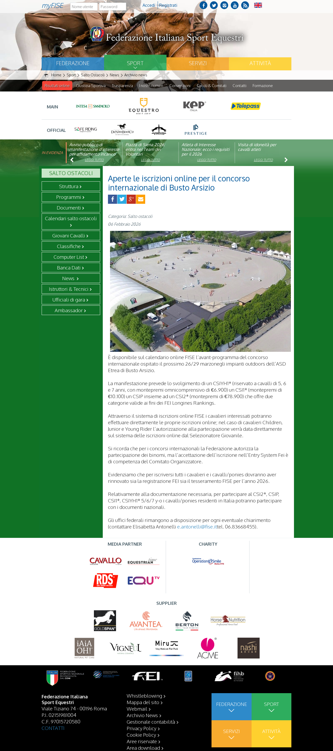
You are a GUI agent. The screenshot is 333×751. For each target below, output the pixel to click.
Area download (143, 747)
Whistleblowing (144, 695)
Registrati (168, 5)
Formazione (263, 85)
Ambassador (69, 310)
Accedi (149, 5)
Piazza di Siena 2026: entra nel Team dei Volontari (145, 149)
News (68, 278)
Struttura (68, 186)
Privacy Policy (141, 728)
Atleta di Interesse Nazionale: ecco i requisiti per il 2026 (205, 149)
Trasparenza (122, 85)
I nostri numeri (151, 85)
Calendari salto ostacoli (71, 218)
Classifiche (69, 246)
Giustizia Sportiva (91, 85)
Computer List (69, 257)
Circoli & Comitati (211, 85)
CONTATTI (53, 728)
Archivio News (142, 715)
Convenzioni (179, 85)
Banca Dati (69, 267)
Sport (135, 63)
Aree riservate (142, 741)
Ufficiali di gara (68, 300)
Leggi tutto (94, 160)
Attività (260, 63)
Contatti (239, 85)
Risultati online (57, 85)
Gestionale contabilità (151, 721)
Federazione (72, 63)
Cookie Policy (141, 734)
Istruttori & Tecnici (68, 289)
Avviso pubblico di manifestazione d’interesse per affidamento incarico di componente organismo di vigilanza (94, 154)
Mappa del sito (143, 702)
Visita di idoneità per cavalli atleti (257, 147)
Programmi (68, 197)
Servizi (198, 63)
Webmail (137, 708)
